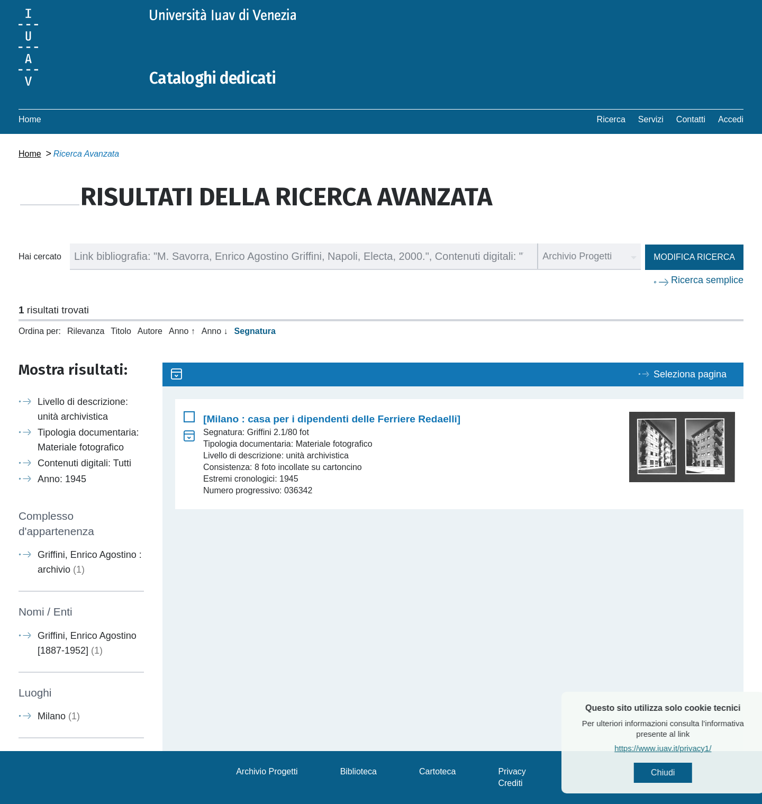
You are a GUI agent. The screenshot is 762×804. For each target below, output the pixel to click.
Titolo (121, 331)
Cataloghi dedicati (212, 78)
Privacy (511, 771)
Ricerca (611, 119)
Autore (150, 331)
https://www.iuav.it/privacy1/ (683, 748)
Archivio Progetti (267, 771)
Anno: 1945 (62, 479)
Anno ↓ (215, 331)
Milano (59, 716)
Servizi (651, 119)
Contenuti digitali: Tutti (84, 463)
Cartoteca (437, 771)
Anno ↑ (182, 331)
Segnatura (255, 331)
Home (30, 119)
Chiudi (683, 772)
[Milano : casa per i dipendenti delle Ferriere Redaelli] (331, 418)
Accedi (730, 119)
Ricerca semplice (707, 280)
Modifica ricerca (694, 256)
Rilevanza (85, 331)
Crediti (510, 783)
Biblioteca (358, 771)
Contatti (690, 119)
